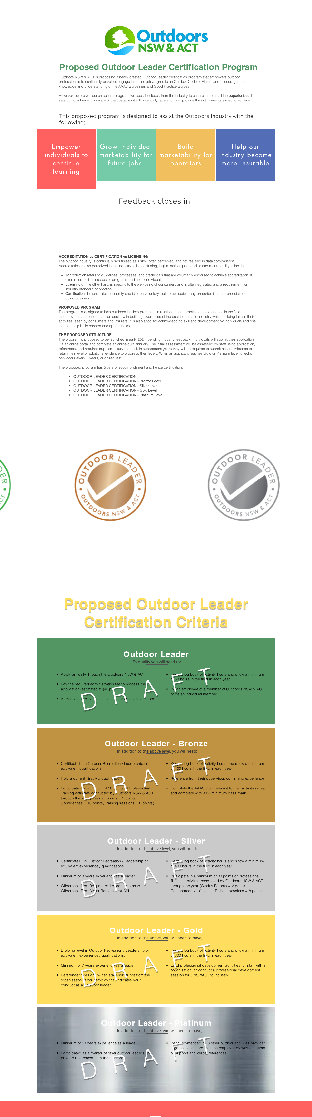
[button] (156, 662)
